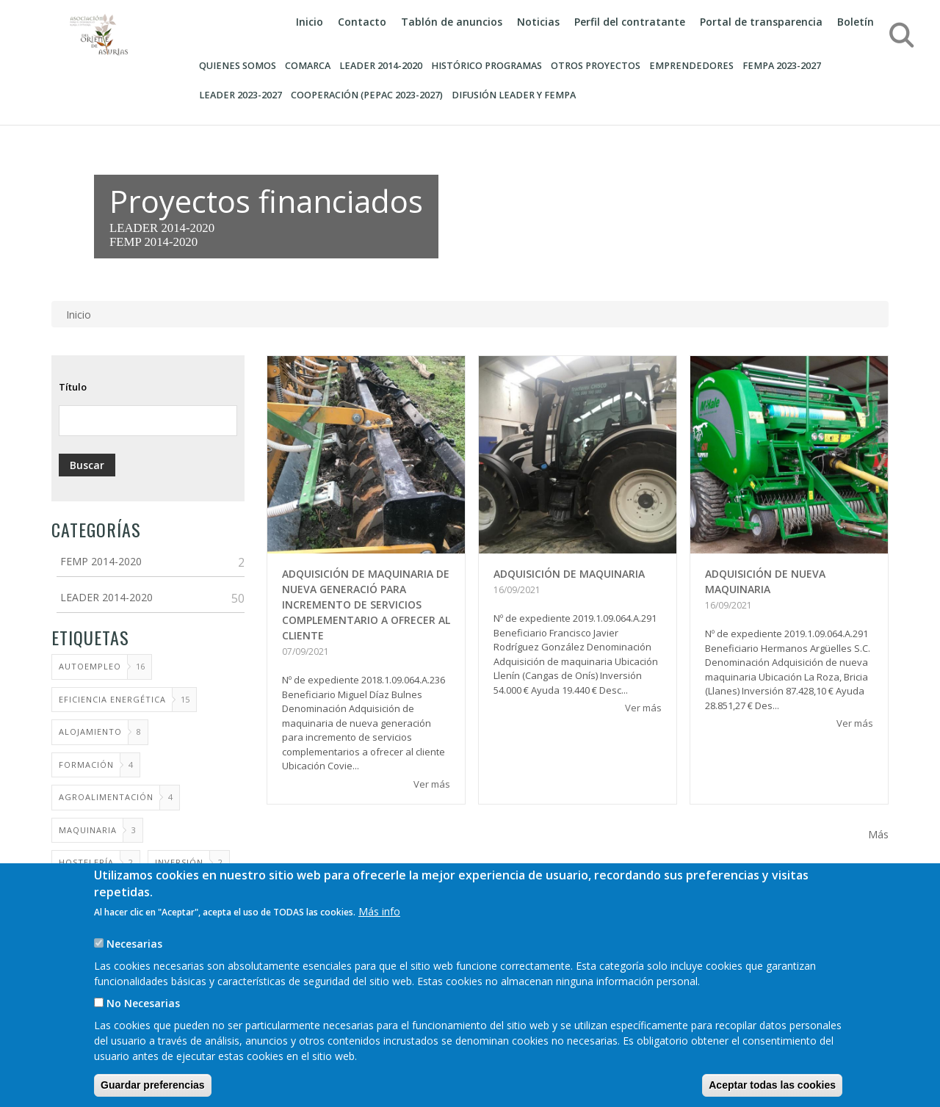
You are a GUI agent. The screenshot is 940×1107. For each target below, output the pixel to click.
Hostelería (86, 862)
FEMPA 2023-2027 (781, 65)
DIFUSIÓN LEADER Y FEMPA (514, 95)
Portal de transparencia (761, 22)
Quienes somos (237, 65)
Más (878, 834)
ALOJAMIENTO (90, 731)
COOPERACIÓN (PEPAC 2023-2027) (367, 95)
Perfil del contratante (629, 22)
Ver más (431, 784)
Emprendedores (691, 65)
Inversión (179, 862)
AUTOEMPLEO (90, 666)
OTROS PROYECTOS (595, 65)
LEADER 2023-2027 (240, 95)
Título (73, 386)
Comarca (307, 65)
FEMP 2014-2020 (153, 242)
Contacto (362, 22)
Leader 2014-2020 (380, 65)
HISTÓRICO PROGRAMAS (486, 65)
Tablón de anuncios (451, 22)
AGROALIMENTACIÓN (106, 796)
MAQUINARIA (88, 829)
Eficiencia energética (112, 699)
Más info (379, 930)
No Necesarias (143, 1022)
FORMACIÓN (86, 764)
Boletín (855, 22)
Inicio (309, 22)
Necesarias (134, 963)
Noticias (538, 22)
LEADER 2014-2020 (161, 228)
